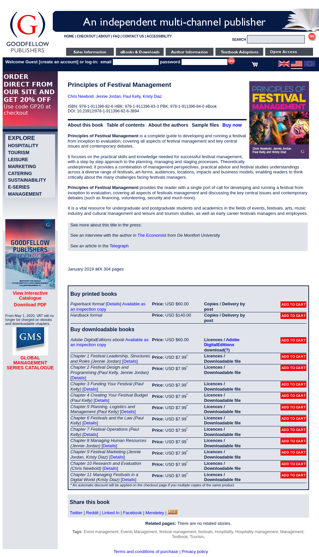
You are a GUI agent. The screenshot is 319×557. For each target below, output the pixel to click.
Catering (20, 173)
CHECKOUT (86, 36)
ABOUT (104, 36)
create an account (58, 61)
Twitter (76, 512)
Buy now (232, 125)
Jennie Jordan (108, 96)
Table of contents (126, 125)
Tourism (18, 152)
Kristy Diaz (152, 96)
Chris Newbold (81, 96)
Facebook (132, 512)
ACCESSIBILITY (159, 36)
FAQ (116, 36)
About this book (85, 125)
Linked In (111, 512)
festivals (205, 531)
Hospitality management (256, 531)
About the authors (168, 125)
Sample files (205, 125)
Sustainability (27, 180)
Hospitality (23, 145)
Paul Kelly (131, 96)
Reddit (92, 512)
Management (25, 194)
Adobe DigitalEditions (221, 342)
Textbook (180, 536)
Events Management (138, 531)
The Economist (151, 235)
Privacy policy (195, 551)
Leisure (18, 159)
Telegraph (119, 245)
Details (113, 303)
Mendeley (154, 512)
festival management (177, 531)
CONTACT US (133, 36)
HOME (69, 36)
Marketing (22, 166)
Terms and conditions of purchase (146, 551)
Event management (101, 531)
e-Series (19, 187)
